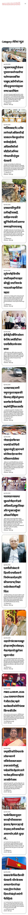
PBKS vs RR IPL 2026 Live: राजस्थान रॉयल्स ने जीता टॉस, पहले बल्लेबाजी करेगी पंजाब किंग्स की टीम (14, 701)
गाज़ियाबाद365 (8, 103)
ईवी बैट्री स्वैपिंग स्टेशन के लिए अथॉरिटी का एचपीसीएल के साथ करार (13, 342)
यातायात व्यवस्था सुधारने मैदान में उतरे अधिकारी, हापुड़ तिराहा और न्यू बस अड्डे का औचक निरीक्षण (14, 505)
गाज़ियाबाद (6, 104)
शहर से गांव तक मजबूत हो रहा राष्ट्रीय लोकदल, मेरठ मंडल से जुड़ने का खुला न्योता (14, 648)
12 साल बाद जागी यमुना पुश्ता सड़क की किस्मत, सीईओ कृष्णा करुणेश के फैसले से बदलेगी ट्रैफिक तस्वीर (14, 397)
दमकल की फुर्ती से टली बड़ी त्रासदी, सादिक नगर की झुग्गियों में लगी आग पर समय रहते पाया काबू (14, 217)
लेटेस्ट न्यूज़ (11, 104)
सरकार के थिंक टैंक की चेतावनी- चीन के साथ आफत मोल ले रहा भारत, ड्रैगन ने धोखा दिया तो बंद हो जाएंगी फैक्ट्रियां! (14, 887)
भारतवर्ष (5, 723)
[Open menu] (25, 4)
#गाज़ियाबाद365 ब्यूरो (9, 721)
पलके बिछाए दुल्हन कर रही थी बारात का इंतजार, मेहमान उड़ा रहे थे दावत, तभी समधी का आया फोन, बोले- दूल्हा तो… (14, 827)
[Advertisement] (14, 22)
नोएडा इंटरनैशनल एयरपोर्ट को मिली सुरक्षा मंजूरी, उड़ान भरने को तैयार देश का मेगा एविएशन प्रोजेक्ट (14, 449)
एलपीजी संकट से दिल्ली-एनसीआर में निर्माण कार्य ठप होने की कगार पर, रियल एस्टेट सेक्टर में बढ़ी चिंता (12, 580)
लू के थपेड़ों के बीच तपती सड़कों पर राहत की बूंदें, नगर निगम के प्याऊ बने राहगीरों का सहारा (13, 283)
